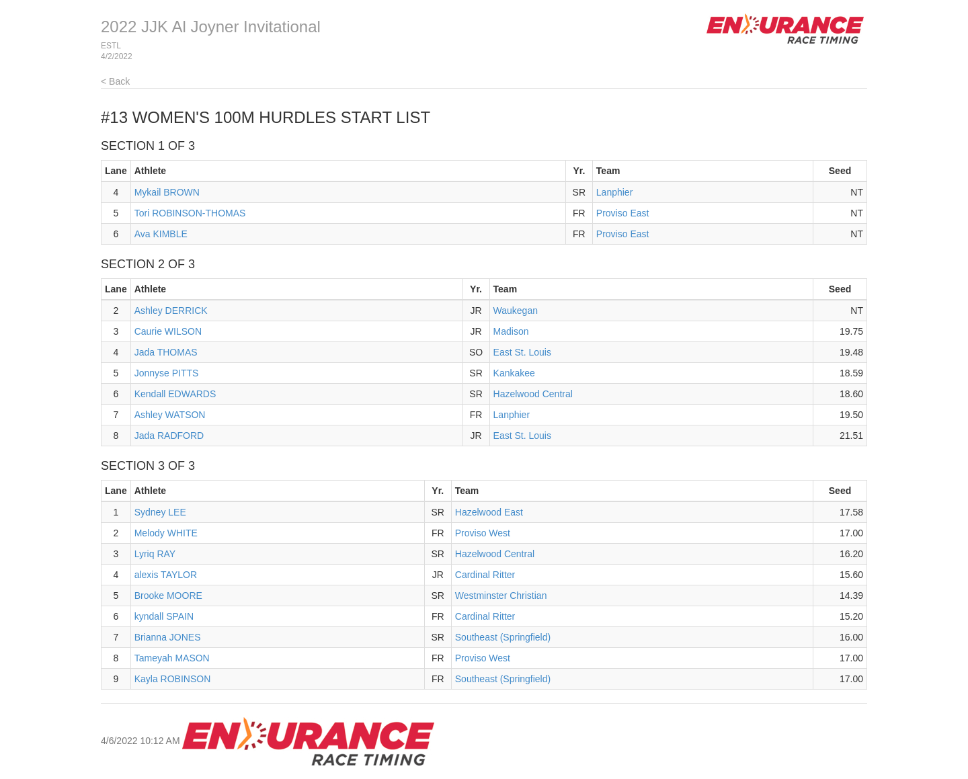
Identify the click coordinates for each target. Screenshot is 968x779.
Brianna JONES (167, 637)
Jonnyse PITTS (166, 373)
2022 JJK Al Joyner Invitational (211, 26)
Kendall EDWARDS (175, 393)
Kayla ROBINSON (172, 678)
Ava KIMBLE (161, 234)
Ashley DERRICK (171, 310)
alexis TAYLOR (165, 574)
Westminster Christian (501, 595)
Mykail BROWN (167, 192)
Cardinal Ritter (485, 574)
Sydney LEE (160, 512)
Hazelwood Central (533, 393)
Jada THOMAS (166, 352)
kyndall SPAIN (164, 616)
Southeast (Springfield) (503, 637)
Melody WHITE (166, 533)
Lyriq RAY (154, 553)
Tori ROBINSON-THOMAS (190, 213)
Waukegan (515, 310)
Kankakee (514, 373)
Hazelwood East (489, 512)
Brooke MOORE (168, 595)
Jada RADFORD (169, 435)
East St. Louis (522, 352)
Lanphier (614, 192)
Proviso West (482, 533)
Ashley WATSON (170, 414)
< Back (115, 81)
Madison (511, 331)
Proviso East (622, 213)
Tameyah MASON (172, 658)
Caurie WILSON (168, 331)
